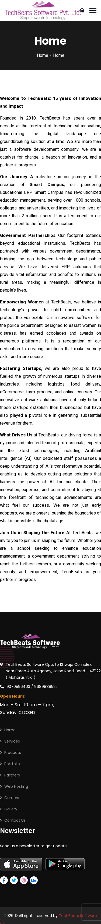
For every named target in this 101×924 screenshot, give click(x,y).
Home (42, 55)
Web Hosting (16, 786)
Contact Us (15, 820)
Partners (12, 775)
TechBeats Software (78, 915)
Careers (11, 797)
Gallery (10, 809)
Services (12, 741)
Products (12, 752)
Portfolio (12, 763)
